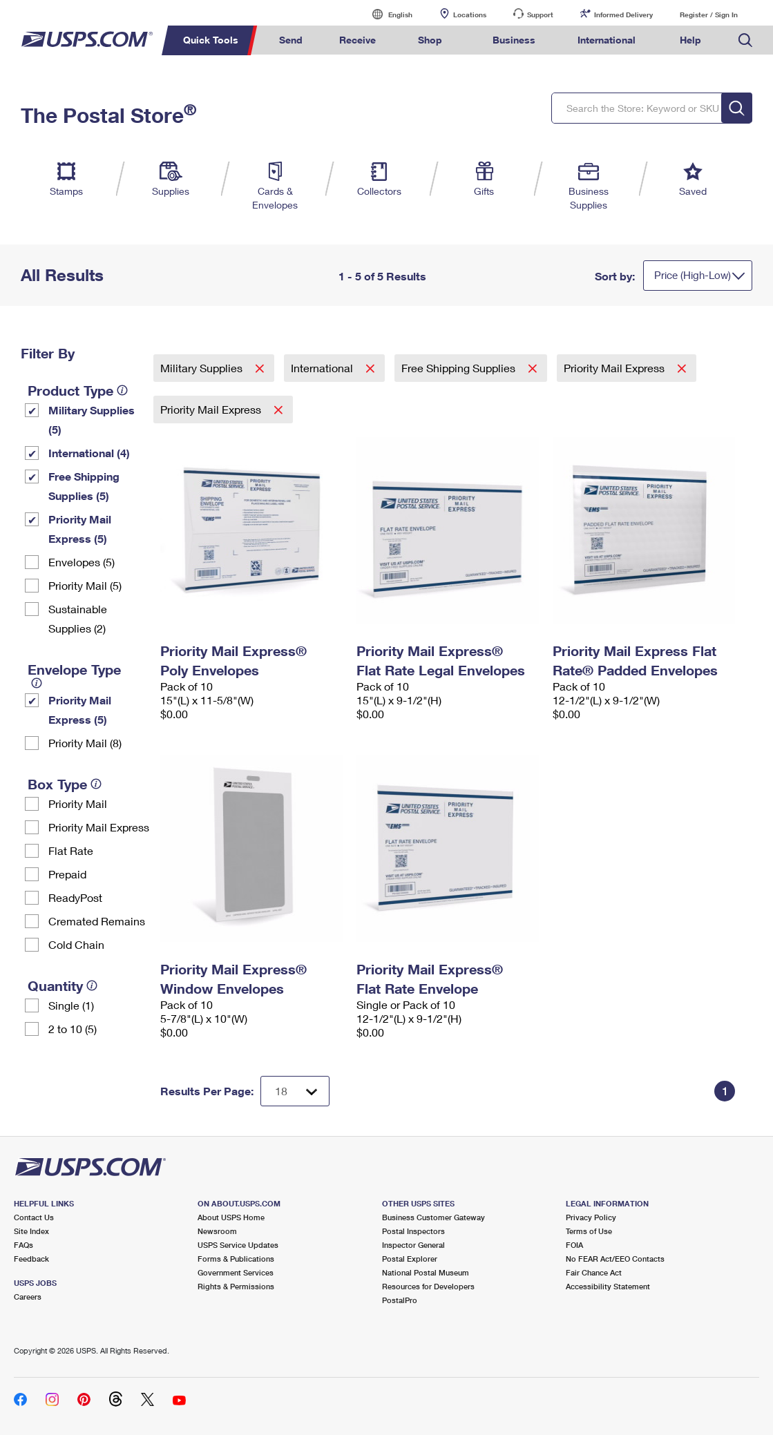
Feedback (31, 1258)
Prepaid (67, 873)
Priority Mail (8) (85, 742)
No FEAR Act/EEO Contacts (615, 1258)
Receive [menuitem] (357, 40)
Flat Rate (70, 850)
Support (540, 14)
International (323, 367)
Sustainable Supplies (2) (77, 618)
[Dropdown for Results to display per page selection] (295, 1091)
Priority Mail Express (98, 827)
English (386, 14)
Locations (469, 14)
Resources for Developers (428, 1286)
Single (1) (71, 1005)
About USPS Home (231, 1217)
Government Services (236, 1272)
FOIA (574, 1244)
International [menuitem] (607, 40)
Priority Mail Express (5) (79, 528)
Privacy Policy (591, 1217)
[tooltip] (122, 390)
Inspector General (413, 1244)
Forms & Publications (236, 1258)
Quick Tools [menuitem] (210, 40)
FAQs (23, 1244)
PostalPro (399, 1300)
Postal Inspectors (413, 1230)
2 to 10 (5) (72, 1028)
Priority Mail (77, 803)
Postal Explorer (409, 1258)
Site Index (31, 1230)
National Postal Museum (425, 1272)
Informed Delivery (623, 14)
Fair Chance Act (594, 1272)
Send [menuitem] (291, 40)
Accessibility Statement (608, 1286)
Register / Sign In (709, 14)
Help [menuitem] (690, 40)
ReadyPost (75, 897)
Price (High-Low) (692, 275)
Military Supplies (202, 367)
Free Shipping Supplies (459, 367)
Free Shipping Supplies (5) (84, 486)
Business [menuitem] (514, 40)
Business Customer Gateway (433, 1217)
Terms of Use (589, 1230)
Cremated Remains (96, 920)
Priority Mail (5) (85, 585)
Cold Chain (76, 944)
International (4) (89, 452)
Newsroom (217, 1230)
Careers (27, 1296)
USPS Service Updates (238, 1244)
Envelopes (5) (81, 561)
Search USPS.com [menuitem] (745, 40)
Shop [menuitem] (430, 40)
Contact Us (34, 1217)
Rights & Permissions (236, 1286)
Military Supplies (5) (91, 419)
